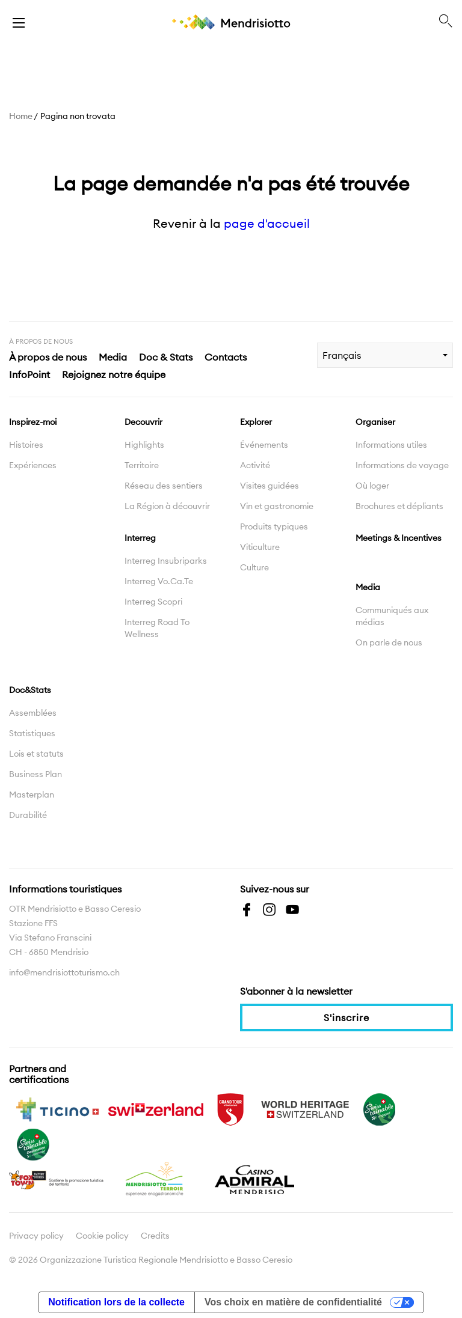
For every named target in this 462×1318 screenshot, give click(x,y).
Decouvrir (143, 421)
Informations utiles (391, 444)
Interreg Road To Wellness (157, 628)
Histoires (26, 444)
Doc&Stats (30, 690)
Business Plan (35, 774)
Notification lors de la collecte (116, 1302)
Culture (254, 567)
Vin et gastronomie (276, 506)
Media (113, 357)
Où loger (372, 485)
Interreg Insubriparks (166, 560)
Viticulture (260, 547)
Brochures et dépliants (399, 506)
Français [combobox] (341, 355)
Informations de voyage (402, 465)
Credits (155, 1235)
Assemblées (33, 712)
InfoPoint (29, 374)
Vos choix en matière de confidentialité (293, 1302)
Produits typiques (274, 526)
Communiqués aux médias (392, 616)
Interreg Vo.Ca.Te (159, 581)
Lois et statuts (36, 753)
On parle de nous (389, 642)
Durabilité (28, 815)
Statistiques (32, 733)
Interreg (140, 537)
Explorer (256, 421)
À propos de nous (48, 357)
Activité (255, 465)
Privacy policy (36, 1235)
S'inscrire (346, 1017)
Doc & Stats (165, 357)
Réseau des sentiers (164, 485)
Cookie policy (102, 1235)
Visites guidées (269, 485)
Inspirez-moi (33, 421)
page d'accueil (267, 223)
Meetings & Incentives (399, 537)
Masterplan (31, 794)
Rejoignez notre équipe (113, 374)
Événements (264, 444)
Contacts (226, 357)
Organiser (375, 421)
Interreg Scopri (153, 601)
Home (20, 116)
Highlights (144, 444)
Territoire (142, 465)
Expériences (33, 465)
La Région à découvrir (167, 506)
